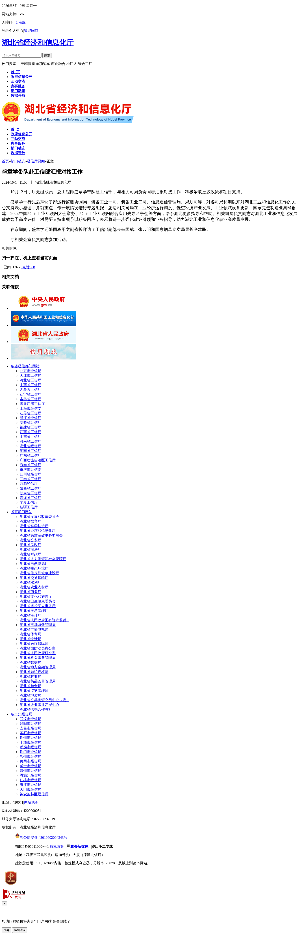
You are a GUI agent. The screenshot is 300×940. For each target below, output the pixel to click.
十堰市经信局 (30, 742)
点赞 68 (28, 267)
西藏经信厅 (29, 484)
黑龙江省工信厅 (32, 404)
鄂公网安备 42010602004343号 (41, 837)
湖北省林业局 (30, 676)
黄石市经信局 (30, 733)
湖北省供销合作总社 (36, 709)
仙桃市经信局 (30, 780)
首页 (5, 161)
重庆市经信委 (30, 469)
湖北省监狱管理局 (34, 691)
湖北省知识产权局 (34, 672)
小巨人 (72, 64)
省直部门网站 (21, 512)
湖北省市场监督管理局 (38, 625)
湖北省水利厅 (30, 582)
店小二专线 (104, 846)
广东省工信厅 (30, 455)
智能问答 (31, 30)
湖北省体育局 (30, 634)
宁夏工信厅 (29, 502)
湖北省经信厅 (30, 446)
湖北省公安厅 (30, 540)
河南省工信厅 (30, 441)
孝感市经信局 (30, 747)
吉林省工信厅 (30, 399)
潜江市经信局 (30, 785)
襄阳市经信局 (30, 723)
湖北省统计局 (30, 639)
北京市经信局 (30, 371)
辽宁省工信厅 (30, 394)
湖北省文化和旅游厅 (36, 596)
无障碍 (7, 22)
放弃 (6, 930)
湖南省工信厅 (30, 451)
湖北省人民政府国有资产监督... (44, 620)
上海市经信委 (30, 408)
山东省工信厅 (30, 437)
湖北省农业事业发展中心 (39, 705)
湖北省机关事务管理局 (38, 658)
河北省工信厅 (30, 380)
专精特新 (28, 64)
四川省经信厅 (30, 474)
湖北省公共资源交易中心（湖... (44, 700)
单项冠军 (43, 64)
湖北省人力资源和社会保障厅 (43, 559)
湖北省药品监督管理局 (38, 681)
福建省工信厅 (30, 427)
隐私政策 (57, 846)
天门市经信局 (30, 789)
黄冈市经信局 (30, 761)
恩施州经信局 (30, 775)
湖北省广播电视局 (34, 629)
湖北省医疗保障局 (34, 643)
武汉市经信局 (30, 719)
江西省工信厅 (30, 432)
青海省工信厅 (30, 498)
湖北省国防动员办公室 (38, 648)
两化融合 (58, 64)
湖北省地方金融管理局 (38, 667)
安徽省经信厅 (30, 422)
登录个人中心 (12, 30)
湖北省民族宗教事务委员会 (41, 535)
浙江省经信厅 (30, 418)
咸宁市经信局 (30, 766)
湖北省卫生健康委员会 (38, 601)
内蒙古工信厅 (30, 389)
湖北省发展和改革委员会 (39, 516)
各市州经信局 (21, 714)
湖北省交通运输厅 (34, 578)
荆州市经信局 (30, 738)
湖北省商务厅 (30, 592)
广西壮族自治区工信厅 (38, 460)
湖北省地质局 (30, 695)
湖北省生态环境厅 (34, 568)
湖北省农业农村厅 (34, 587)
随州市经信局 (30, 770)
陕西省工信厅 (30, 488)
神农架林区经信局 (34, 794)
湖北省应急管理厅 (34, 611)
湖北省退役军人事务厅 (38, 606)
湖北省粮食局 (30, 686)
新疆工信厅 (29, 507)
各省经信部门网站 (25, 366)
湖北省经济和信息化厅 (38, 43)
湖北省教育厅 (30, 521)
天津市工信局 (30, 375)
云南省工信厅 (30, 479)
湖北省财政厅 (30, 554)
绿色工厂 (85, 64)
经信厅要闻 (36, 161)
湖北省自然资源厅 (34, 564)
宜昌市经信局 (30, 728)
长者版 (20, 22)
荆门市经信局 (30, 752)
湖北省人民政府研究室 (38, 653)
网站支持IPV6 (13, 14)
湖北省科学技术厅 (34, 526)
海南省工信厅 (30, 465)
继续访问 (20, 930)
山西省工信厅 (30, 385)
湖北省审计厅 (30, 615)
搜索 (47, 55)
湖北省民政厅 (30, 545)
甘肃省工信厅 (30, 493)
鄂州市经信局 (30, 756)
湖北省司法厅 (30, 549)
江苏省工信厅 (30, 413)
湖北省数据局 (30, 662)
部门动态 (18, 161)
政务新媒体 (79, 846)
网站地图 (31, 802)
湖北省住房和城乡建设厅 (39, 573)
